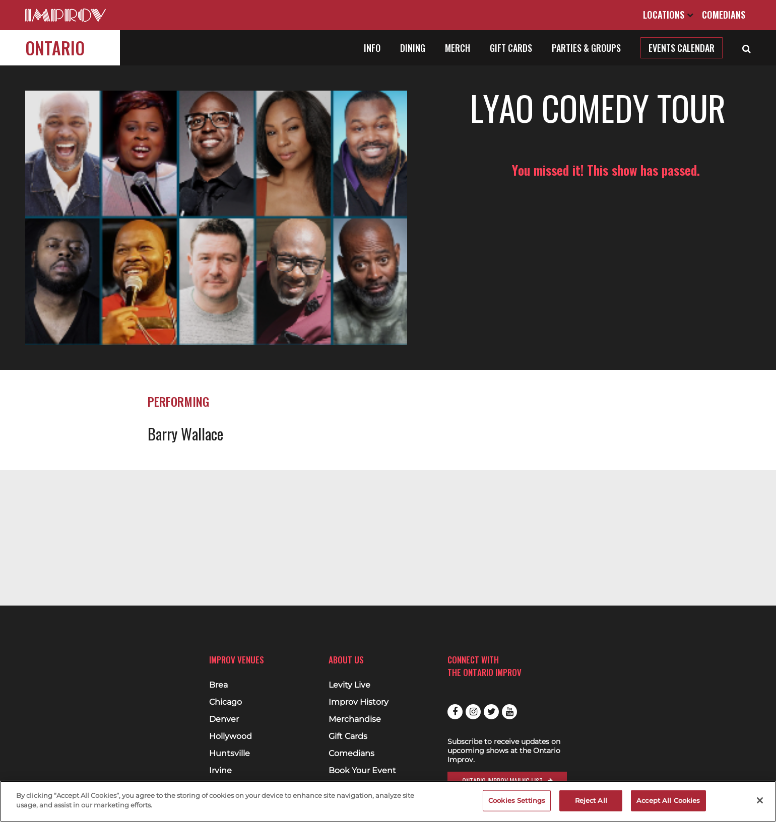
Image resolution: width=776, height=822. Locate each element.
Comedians (723, 14)
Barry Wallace (185, 420)
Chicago (225, 702)
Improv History (359, 702)
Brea (218, 685)
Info (372, 47)
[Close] (760, 800)
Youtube (509, 711)
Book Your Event (362, 771)
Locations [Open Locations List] (668, 14)
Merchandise (355, 719)
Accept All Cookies (668, 800)
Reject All (591, 800)
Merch (457, 47)
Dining (412, 47)
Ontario (55, 47)
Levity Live (349, 685)
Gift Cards (511, 47)
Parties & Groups (586, 47)
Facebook (455, 711)
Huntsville (229, 754)
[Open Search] (746, 47)
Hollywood (230, 736)
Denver (224, 719)
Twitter (491, 711)
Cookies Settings (516, 800)
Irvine (220, 771)
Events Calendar (682, 47)
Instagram (473, 711)
